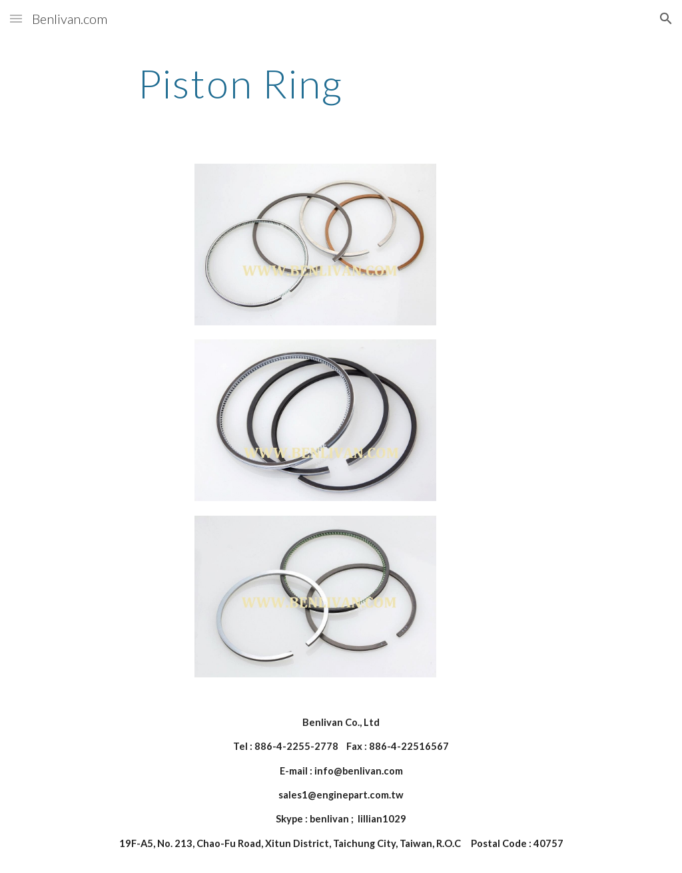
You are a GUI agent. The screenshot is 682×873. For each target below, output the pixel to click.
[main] (241, 83)
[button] (16, 18)
